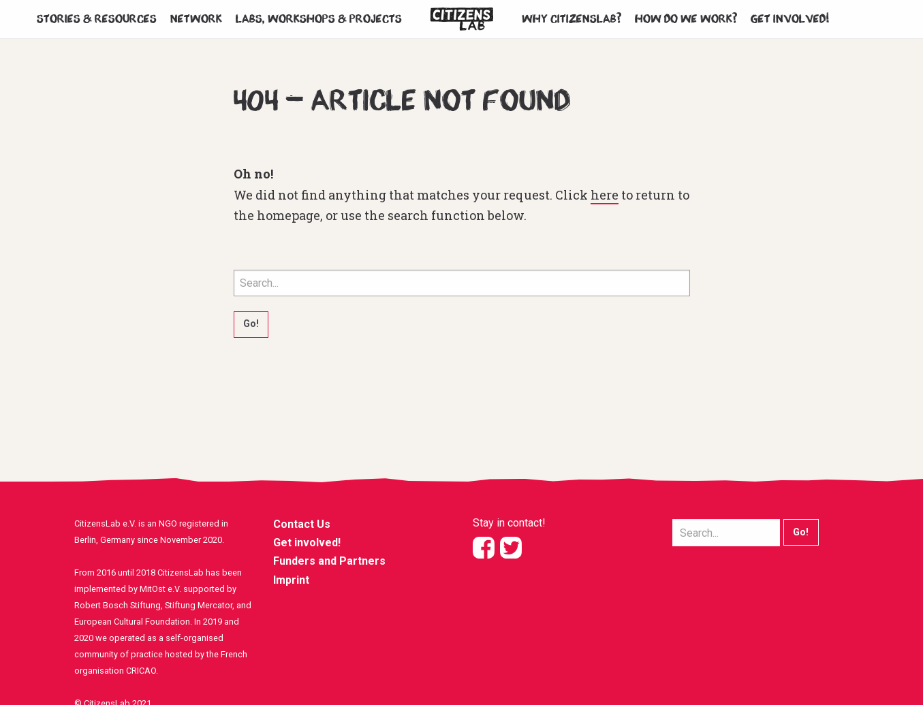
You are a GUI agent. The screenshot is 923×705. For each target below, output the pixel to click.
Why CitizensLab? (571, 19)
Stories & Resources (97, 19)
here (605, 195)
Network (196, 19)
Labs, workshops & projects (319, 19)
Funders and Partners (329, 560)
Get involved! (790, 19)
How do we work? (686, 19)
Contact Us (301, 524)
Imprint (291, 580)
